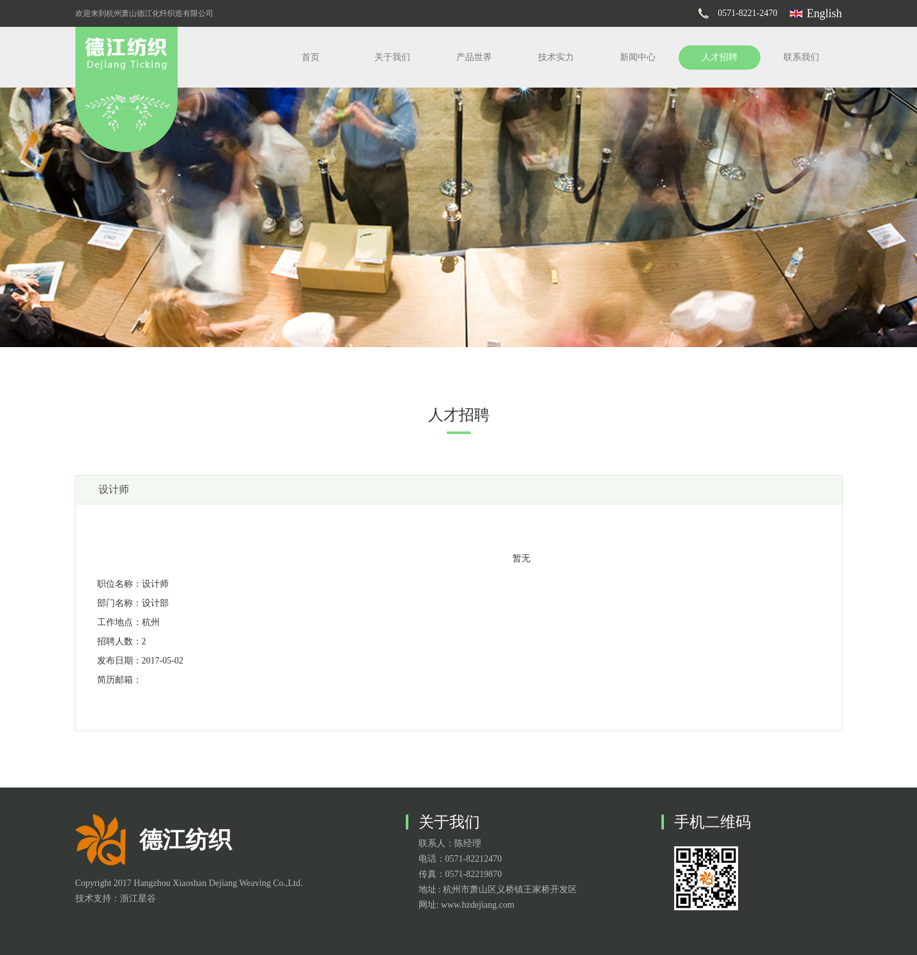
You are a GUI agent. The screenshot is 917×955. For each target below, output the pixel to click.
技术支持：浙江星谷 (115, 898)
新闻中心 (638, 57)
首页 (311, 57)
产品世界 (474, 57)
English (824, 13)
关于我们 (392, 57)
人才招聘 (719, 57)
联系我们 (801, 57)
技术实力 (556, 57)
